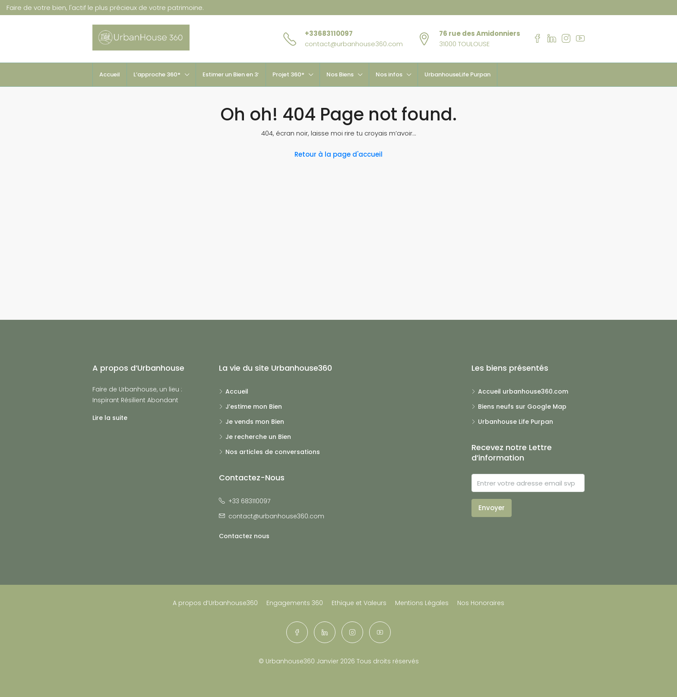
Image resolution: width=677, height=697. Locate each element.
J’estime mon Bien (253, 406)
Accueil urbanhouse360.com (523, 391)
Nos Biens (340, 74)
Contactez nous (244, 536)
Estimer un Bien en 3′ (230, 74)
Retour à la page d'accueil (338, 154)
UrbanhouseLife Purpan (457, 74)
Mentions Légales (422, 603)
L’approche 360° (156, 74)
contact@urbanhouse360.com (354, 43)
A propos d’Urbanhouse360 (215, 603)
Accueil (109, 74)
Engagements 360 (294, 603)
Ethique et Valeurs (359, 603)
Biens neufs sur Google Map (522, 406)
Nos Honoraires (480, 603)
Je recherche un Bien (258, 436)
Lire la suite (109, 417)
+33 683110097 (249, 501)
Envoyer (491, 507)
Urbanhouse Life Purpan (515, 421)
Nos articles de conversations (272, 452)
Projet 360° (288, 74)
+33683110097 (329, 33)
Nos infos (389, 74)
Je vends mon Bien (254, 421)
